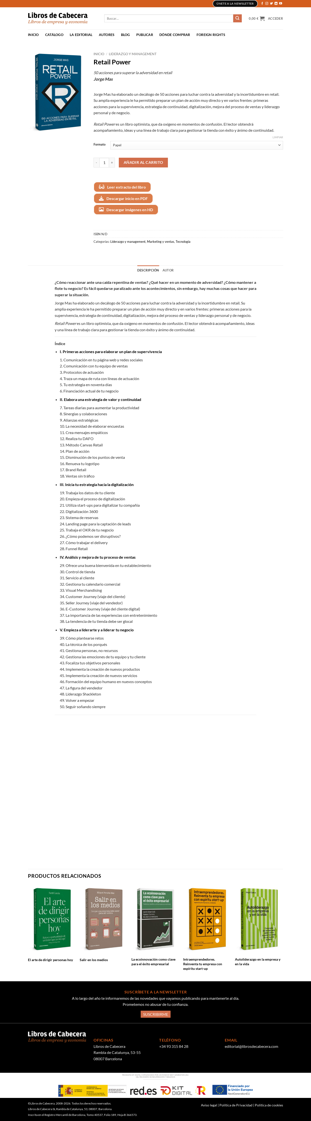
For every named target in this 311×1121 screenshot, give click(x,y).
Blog (125, 35)
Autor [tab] (168, 270)
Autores (107, 35)
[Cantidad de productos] (104, 162)
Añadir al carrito (143, 162)
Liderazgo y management (132, 54)
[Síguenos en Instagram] (266, 3)
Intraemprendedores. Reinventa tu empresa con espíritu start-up (202, 963)
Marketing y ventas (160, 241)
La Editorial (81, 35)
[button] (257, 18)
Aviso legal (209, 1105)
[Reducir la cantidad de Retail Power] (96, 162)
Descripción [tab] (148, 270)
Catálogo (54, 35)
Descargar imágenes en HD (126, 209)
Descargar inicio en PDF (123, 198)
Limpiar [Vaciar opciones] (278, 137)
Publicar (144, 35)
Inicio (33, 35)
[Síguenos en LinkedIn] (276, 3)
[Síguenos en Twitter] (271, 3)
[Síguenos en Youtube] (280, 3)
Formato (99, 144)
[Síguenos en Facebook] (262, 3)
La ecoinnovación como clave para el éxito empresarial (153, 961)
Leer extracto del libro (122, 186)
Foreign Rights (211, 35)
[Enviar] (237, 18)
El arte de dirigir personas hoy (50, 960)
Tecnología (183, 241)
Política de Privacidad (236, 1105)
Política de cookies (269, 1105)
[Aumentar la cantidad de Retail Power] (112, 162)
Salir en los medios (94, 960)
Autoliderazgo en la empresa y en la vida (257, 961)
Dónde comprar (174, 35)
